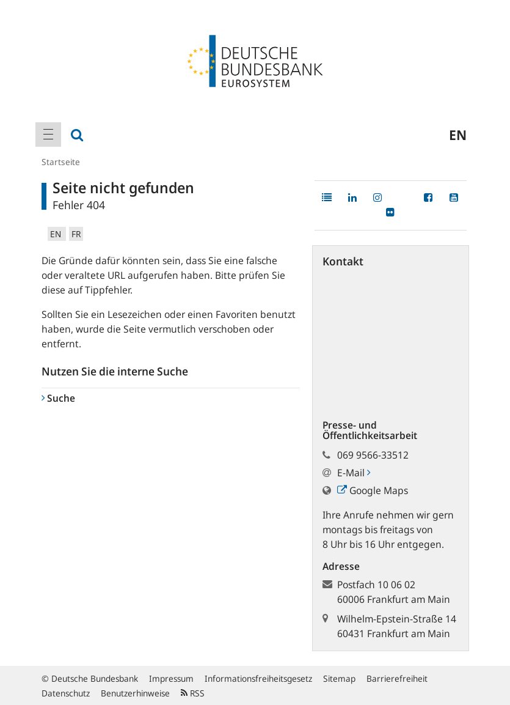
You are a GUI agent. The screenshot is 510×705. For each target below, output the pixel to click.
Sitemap (339, 678)
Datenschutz (66, 693)
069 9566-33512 (373, 455)
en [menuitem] (458, 134)
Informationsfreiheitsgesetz (258, 678)
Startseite (61, 162)
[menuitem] (48, 134)
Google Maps (372, 490)
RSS (193, 693)
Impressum (171, 678)
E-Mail (353, 472)
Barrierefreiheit (397, 678)
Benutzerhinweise (135, 693)
